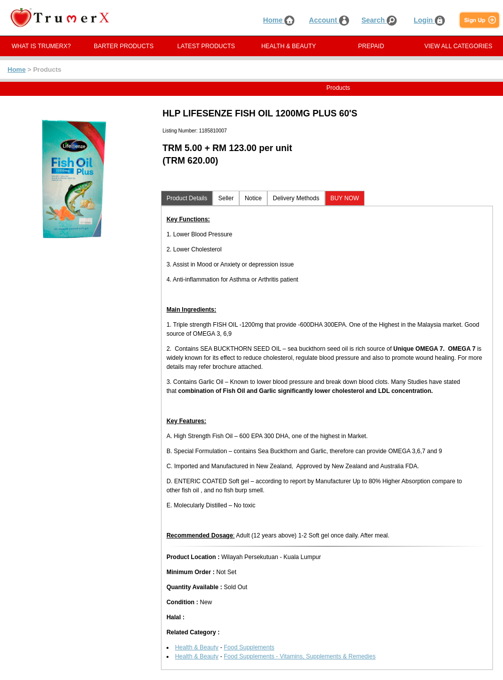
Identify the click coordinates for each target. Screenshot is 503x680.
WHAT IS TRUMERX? (41, 46)
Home (279, 20)
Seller (226, 198)
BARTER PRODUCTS (123, 46)
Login (429, 20)
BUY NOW (344, 198)
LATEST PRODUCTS (206, 46)
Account (329, 20)
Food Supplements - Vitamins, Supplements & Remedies (300, 656)
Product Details (186, 198)
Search (379, 20)
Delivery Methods (296, 198)
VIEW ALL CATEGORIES (458, 46)
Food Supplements (249, 647)
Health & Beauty (197, 647)
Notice (253, 198)
